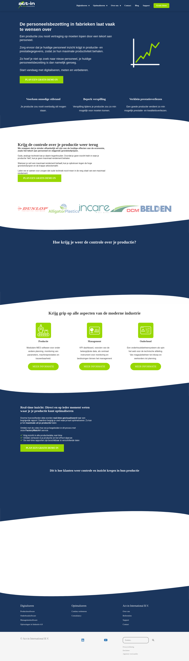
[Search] (153, 640)
